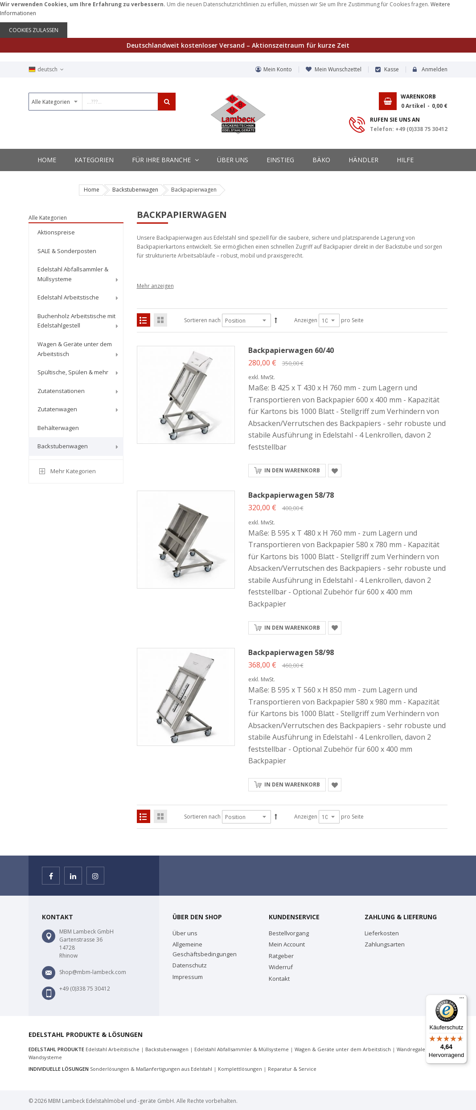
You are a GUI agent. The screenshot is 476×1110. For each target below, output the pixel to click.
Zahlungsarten (385, 944)
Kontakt (279, 979)
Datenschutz (189, 965)
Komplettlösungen (240, 1068)
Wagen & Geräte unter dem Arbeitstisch (343, 1049)
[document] (238, 19)
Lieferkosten (382, 933)
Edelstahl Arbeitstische (113, 1049)
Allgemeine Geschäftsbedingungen (204, 949)
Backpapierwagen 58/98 (291, 652)
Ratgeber (281, 956)
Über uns (184, 933)
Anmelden (434, 69)
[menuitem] (76, 232)
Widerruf (281, 967)
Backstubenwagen (135, 189)
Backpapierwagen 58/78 (291, 495)
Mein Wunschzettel (338, 69)
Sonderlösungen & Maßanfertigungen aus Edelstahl (151, 1068)
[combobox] (102, 102)
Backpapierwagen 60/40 (291, 350)
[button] (334, 470)
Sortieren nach (202, 320)
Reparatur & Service (292, 1068)
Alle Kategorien (48, 217)
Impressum (187, 977)
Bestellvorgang (289, 933)
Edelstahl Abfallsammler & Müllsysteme (241, 1049)
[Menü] (461, 1000)
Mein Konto (277, 69)
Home (91, 189)
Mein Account (287, 944)
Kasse (391, 69)
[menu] (76, 340)
